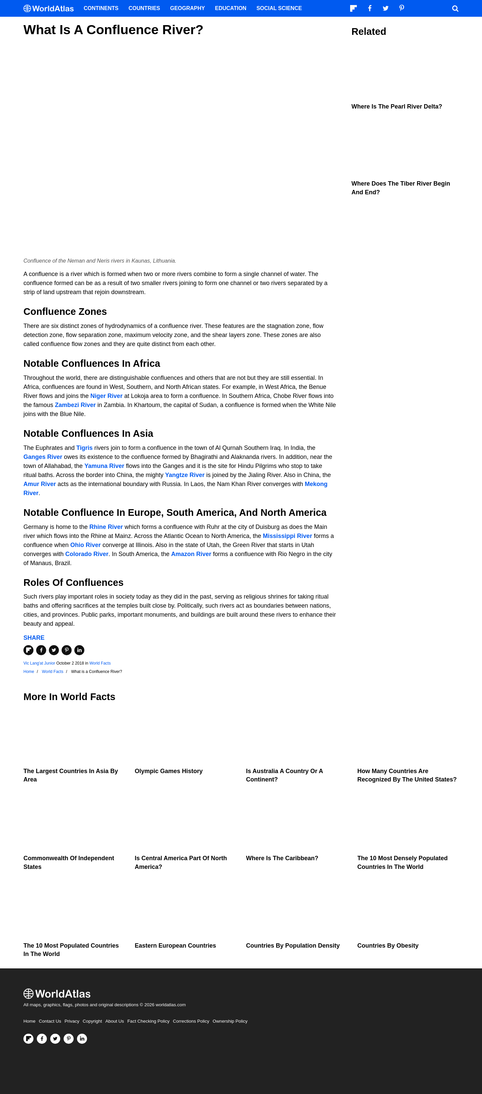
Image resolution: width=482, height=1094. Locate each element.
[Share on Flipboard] (28, 650)
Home (29, 1021)
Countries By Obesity (388, 945)
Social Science (279, 8)
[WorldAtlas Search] (455, 8)
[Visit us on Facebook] (42, 1039)
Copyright (92, 1021)
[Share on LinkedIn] (79, 650)
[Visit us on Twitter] (55, 1039)
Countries (144, 8)
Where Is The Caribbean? (282, 858)
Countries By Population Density (293, 945)
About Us (114, 1021)
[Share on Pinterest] (67, 650)
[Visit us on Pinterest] (69, 1039)
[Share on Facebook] (41, 650)
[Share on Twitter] (54, 650)
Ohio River (85, 545)
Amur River (39, 484)
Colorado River (86, 554)
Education (230, 8)
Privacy (72, 1021)
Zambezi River (75, 405)
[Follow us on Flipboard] (28, 1039)
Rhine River (106, 527)
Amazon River (191, 554)
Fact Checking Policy (148, 1021)
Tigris (84, 448)
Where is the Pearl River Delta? (396, 106)
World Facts (100, 663)
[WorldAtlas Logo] (51, 8)
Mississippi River (287, 536)
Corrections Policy (191, 1021)
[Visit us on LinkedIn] (82, 1039)
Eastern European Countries (175, 945)
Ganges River (42, 457)
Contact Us (50, 1021)
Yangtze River (185, 475)
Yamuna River (104, 466)
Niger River (106, 396)
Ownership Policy (230, 1021)
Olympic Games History (169, 771)
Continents (101, 8)
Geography (187, 8)
